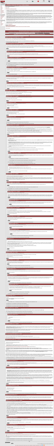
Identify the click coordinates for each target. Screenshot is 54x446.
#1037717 (25, 285)
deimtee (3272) (10, 315)
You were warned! (12, 432)
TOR (1, 25)
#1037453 (29, 386)
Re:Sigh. (9, 102)
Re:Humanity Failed (12, 400)
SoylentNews (2, 2)
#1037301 (21, 91)
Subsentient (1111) (8, 91)
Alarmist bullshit (11, 339)
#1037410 (22, 315)
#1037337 (23, 208)
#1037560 (22, 425)
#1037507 (24, 224)
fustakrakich (16, 293)
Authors (2, 8)
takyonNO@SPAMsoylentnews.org (14, 386)
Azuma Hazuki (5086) (12, 285)
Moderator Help (7, 442)
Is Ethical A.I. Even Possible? (12, 25)
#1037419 (21, 401)
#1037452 (21, 433)
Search (27, 445)
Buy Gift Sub (34, 445)
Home (16, 445)
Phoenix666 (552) (10, 239)
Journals (21, 445)
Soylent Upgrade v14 (14, 390)
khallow (23, 64)
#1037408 (20, 395)
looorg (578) (7, 308)
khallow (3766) (8, 368)
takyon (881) (8, 386)
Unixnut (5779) (8, 401)
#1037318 (21, 44)
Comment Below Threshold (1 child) (12, 42)
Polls (1, 9)
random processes (27, 377)
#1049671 (23, 58)
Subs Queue (2, 11)
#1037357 (21, 296)
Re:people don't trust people (14, 43)
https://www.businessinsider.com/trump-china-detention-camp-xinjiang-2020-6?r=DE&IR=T (18, 346)
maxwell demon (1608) (13, 230)
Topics (1, 7)
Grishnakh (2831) (9, 44)
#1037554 (22, 239)
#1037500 (23, 192)
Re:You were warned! (10, 438)
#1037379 (24, 68)
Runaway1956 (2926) (10, 68)
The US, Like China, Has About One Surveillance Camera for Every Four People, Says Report (18, 26)
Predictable (11, 323)
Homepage (25, 52)
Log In (1, 13)
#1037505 (22, 361)
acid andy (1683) (8, 395)
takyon (7, 7)
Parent (7, 48)
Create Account (37, 445)
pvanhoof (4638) (10, 52)
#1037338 (22, 103)
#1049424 (22, 52)
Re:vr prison (11, 311)
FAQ (1, 6)
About (17, 445)
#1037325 (23, 117)
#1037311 (19, 308)
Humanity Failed (11, 394)
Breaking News (2, 16)
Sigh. (9, 90)
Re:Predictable (9, 332)
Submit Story (31, 445)
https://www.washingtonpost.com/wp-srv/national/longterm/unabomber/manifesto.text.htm (18, 434)
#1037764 (26, 230)
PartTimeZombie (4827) (10, 208)
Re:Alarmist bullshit (10, 357)
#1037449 (21, 368)
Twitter (1, 21)
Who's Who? (2, 23)
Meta (1, 18)
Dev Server (2, 24)
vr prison (10, 307)
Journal (26, 68)
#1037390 (21, 340)
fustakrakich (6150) (10, 103)
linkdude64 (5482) (9, 296)
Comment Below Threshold (12, 65)
